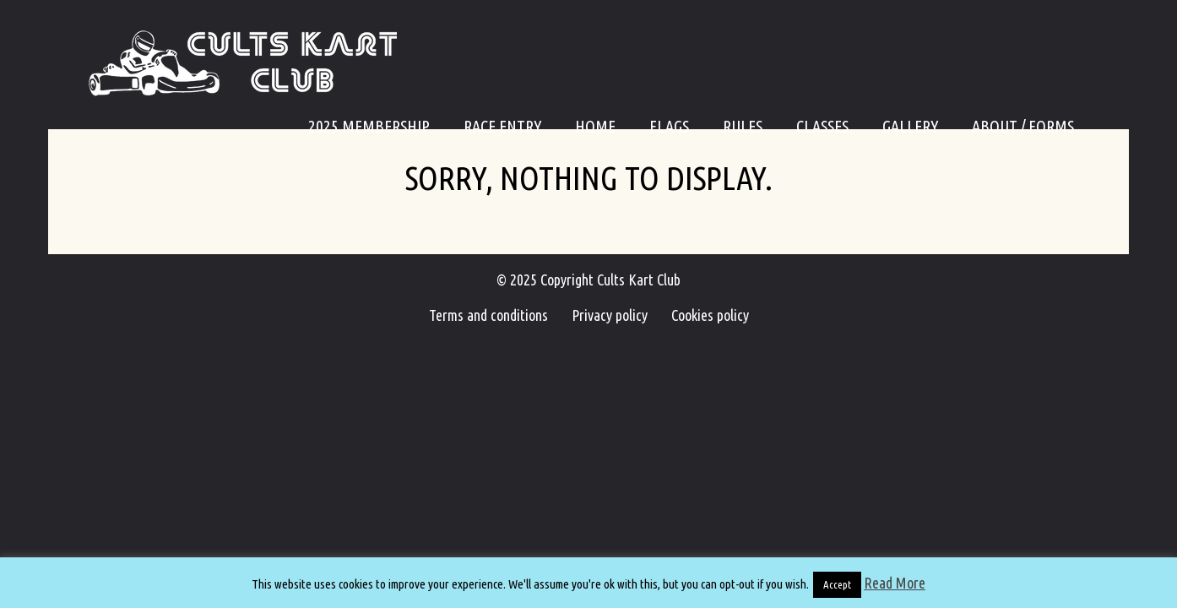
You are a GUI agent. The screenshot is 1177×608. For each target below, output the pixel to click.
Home (595, 126)
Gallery (910, 126)
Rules (742, 126)
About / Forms (1023, 126)
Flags (669, 126)
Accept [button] (837, 584)
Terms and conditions (498, 315)
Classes (822, 126)
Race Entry (502, 126)
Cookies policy (700, 315)
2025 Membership (369, 126)
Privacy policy (609, 315)
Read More (894, 582)
